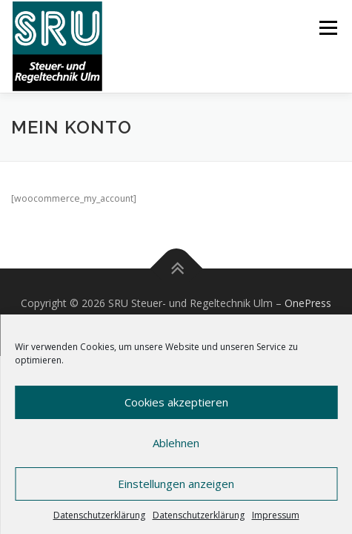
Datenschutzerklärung (99, 515)
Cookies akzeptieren (176, 402)
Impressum (275, 515)
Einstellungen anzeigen (176, 483)
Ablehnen (176, 442)
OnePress (308, 303)
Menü (327, 28)
